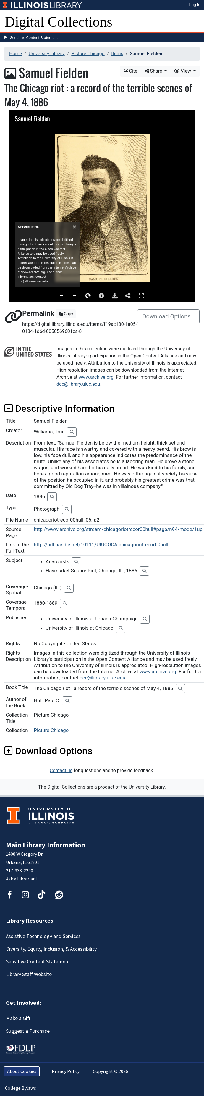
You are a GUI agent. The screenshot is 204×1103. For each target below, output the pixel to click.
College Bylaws (20, 1088)
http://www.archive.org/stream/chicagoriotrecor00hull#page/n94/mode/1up (118, 529)
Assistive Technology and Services (43, 936)
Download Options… (168, 316)
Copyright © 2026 (110, 1071)
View (183, 71)
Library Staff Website (29, 974)
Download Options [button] (48, 750)
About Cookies (21, 1071)
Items (117, 53)
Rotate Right (88, 295)
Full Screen (141, 295)
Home (15, 53)
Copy (66, 313)
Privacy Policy (66, 1071)
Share (154, 71)
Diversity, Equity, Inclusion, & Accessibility (51, 949)
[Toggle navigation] (195, 22)
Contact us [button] (61, 770)
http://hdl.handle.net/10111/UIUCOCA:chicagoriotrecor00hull (101, 545)
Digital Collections (58, 22)
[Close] (74, 227)
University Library (47, 53)
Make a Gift (18, 1018)
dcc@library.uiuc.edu (78, 384)
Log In (194, 4)
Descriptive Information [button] (59, 408)
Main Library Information (45, 845)
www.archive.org (96, 377)
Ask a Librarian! (21, 879)
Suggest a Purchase (28, 1031)
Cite (130, 71)
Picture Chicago (87, 53)
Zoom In (61, 295)
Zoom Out (74, 295)
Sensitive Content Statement (34, 37)
